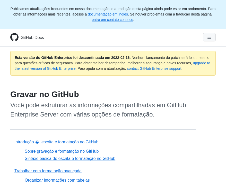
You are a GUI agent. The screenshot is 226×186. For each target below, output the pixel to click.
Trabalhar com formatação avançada (48, 171)
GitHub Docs (32, 37)
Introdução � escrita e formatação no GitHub (56, 142)
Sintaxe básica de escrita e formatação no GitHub (70, 158)
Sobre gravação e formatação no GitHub (62, 151)
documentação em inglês (108, 14)
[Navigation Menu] (209, 37)
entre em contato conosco (112, 20)
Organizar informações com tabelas (57, 180)
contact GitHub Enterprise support (154, 68)
